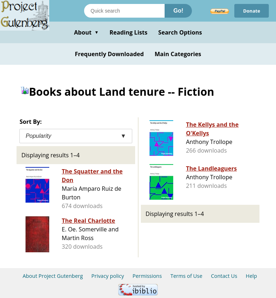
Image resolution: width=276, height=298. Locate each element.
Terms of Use (186, 275)
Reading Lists (129, 32)
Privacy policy (107, 275)
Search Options (180, 32)
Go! (178, 11)
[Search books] (124, 11)
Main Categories (178, 54)
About (86, 32)
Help (251, 275)
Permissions (147, 275)
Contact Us (224, 275)
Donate (251, 11)
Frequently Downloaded (109, 54)
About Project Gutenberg (53, 275)
